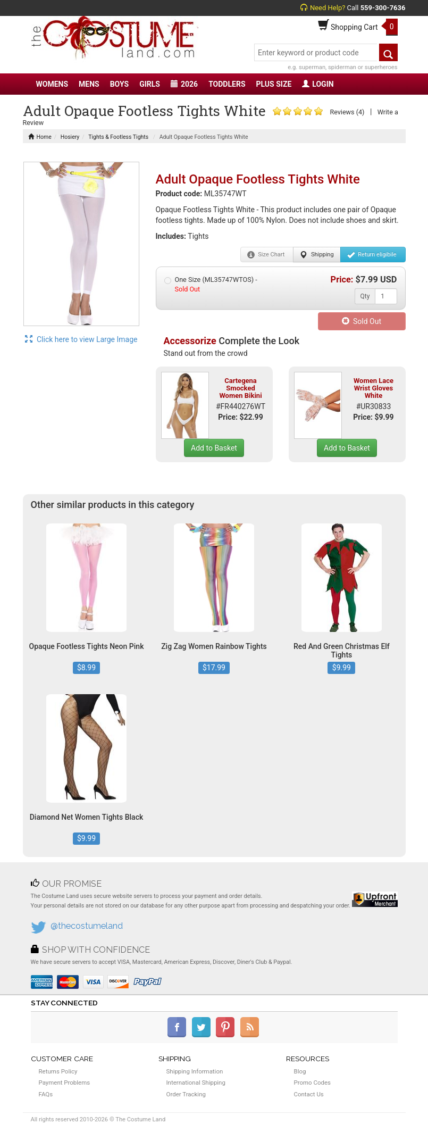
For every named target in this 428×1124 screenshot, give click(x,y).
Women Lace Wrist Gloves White (373, 388)
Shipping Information (194, 1071)
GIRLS (149, 84)
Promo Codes (312, 1082)
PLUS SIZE (274, 84)
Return (372, 255)
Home (40, 137)
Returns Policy (58, 1071)
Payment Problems (64, 1082)
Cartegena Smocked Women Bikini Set (240, 392)
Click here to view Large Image (81, 339)
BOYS (119, 84)
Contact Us (309, 1094)
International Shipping (195, 1082)
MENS (89, 84)
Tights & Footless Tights (118, 137)
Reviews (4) (347, 112)
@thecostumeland (87, 926)
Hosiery (70, 137)
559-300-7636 (383, 8)
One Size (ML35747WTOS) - (210, 284)
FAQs (46, 1094)
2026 (184, 84)
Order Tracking (186, 1094)
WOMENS (52, 84)
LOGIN (317, 84)
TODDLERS (226, 84)
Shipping (316, 255)
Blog (300, 1071)
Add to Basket (214, 448)
